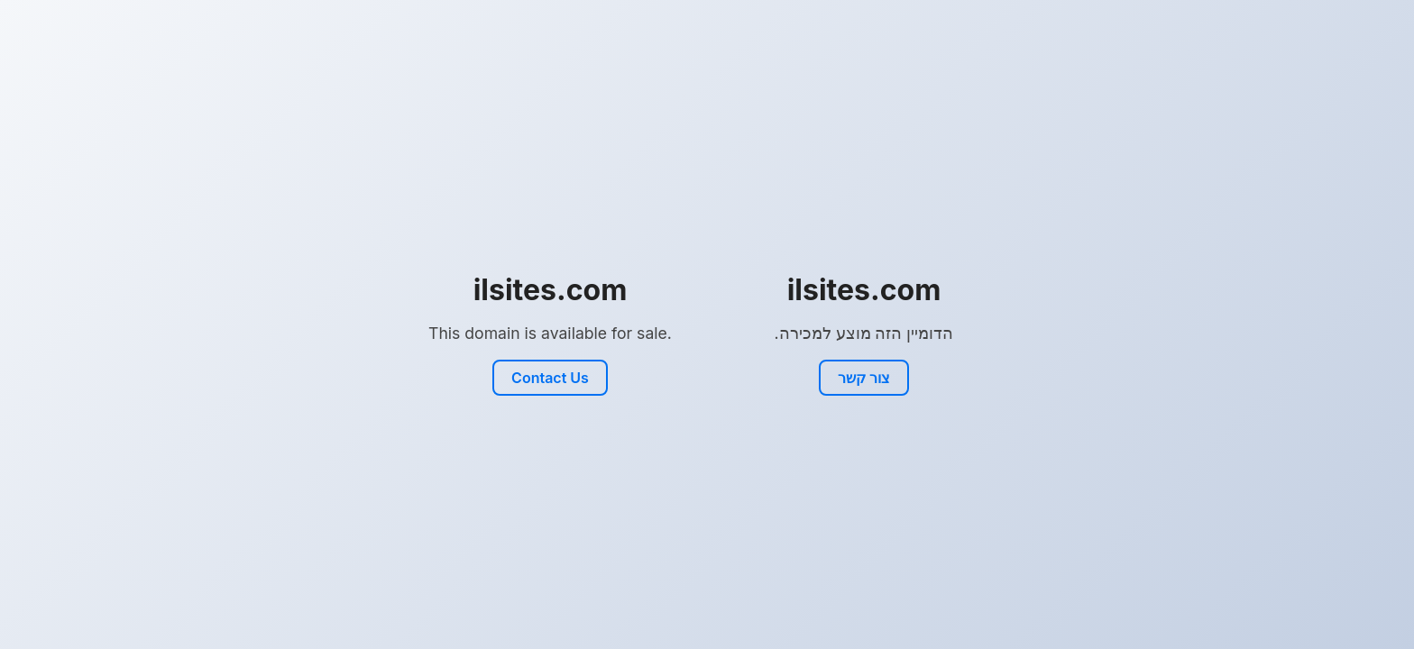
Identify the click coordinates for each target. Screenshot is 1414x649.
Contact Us (550, 378)
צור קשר (864, 378)
